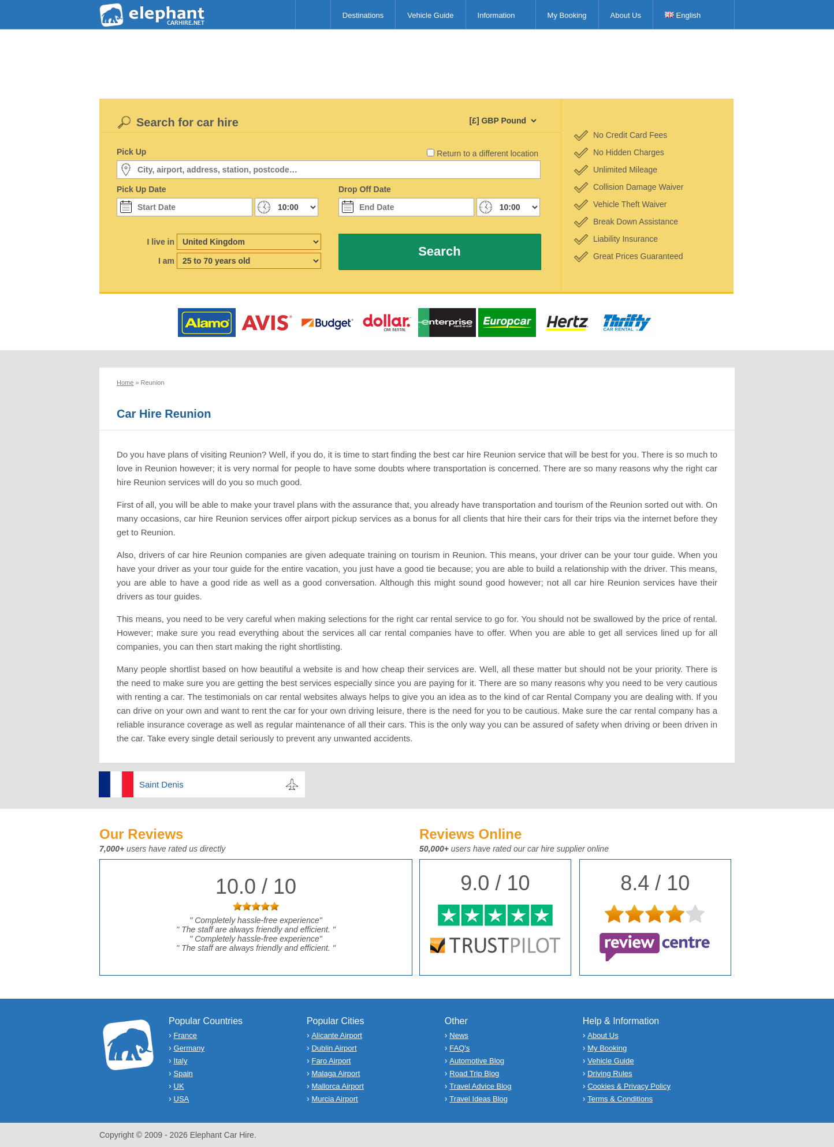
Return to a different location (487, 153)
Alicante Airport (336, 1035)
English (683, 15)
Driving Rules (609, 1073)
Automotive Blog (476, 1060)
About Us (625, 15)
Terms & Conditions (620, 1098)
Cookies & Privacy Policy (629, 1086)
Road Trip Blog (474, 1073)
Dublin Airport (333, 1048)
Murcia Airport (334, 1098)
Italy (181, 1060)
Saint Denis (161, 784)
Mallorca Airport (337, 1086)
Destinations (363, 15)
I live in (160, 241)
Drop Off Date (364, 189)
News (458, 1035)
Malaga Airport (335, 1073)
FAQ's (459, 1048)
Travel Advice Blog (480, 1086)
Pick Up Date (141, 189)
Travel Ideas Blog (478, 1098)
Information (496, 15)
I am (166, 260)
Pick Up (131, 151)
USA (181, 1098)
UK (179, 1086)
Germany (189, 1048)
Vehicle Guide (430, 15)
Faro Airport (331, 1060)
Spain (183, 1073)
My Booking (567, 15)
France (185, 1035)
